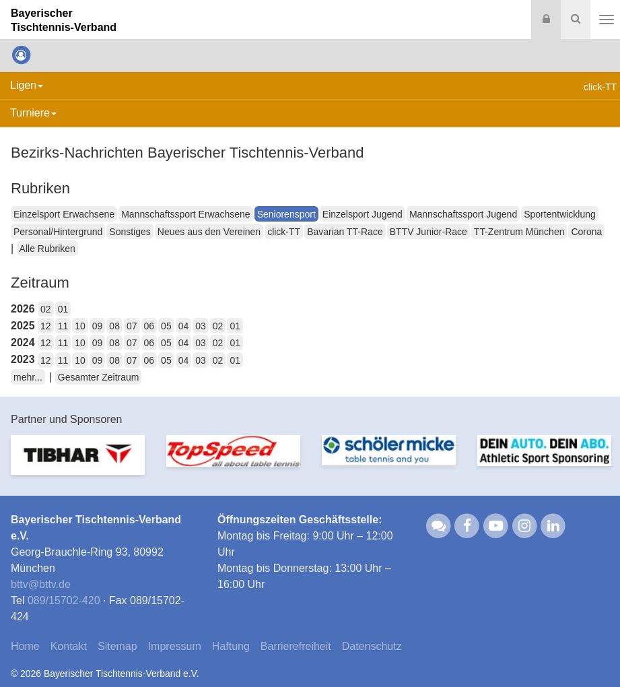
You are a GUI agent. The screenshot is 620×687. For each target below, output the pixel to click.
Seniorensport (286, 214)
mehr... (27, 377)
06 (149, 326)
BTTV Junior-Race (428, 231)
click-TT (283, 231)
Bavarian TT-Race (345, 231)
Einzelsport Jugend (362, 214)
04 (183, 326)
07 (132, 326)
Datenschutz (372, 646)
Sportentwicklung (560, 214)
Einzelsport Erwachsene (63, 214)
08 (114, 326)
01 (63, 309)
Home (25, 646)
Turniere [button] (33, 113)
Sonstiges (129, 231)
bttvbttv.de (41, 584)
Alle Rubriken (47, 248)
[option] (78, 463)
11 (63, 326)
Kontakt (68, 646)
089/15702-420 (64, 600)
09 (97, 326)
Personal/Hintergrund (57, 231)
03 (200, 326)
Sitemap (117, 646)
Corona (586, 231)
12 (45, 326)
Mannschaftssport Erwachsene (185, 214)
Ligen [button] (26, 85)
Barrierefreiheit (296, 646)
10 (80, 326)
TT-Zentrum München (519, 231)
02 (45, 309)
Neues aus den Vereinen (209, 231)
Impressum (174, 646)
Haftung (231, 646)
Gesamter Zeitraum (98, 377)
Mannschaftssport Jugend (463, 214)
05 (166, 326)
